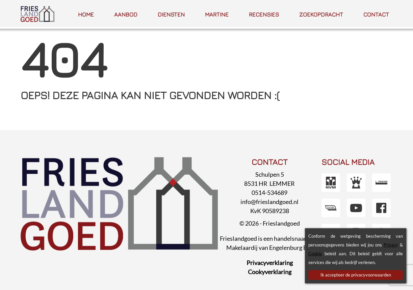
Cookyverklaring (269, 272)
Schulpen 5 (269, 174)
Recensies (264, 14)
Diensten (171, 14)
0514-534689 (269, 192)
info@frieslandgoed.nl (269, 201)
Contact (376, 14)
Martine (217, 14)
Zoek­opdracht (321, 14)
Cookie (315, 253)
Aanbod (125, 14)
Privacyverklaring (270, 262)
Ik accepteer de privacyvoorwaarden (355, 275)
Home (86, 14)
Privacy (391, 245)
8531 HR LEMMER (269, 183)
